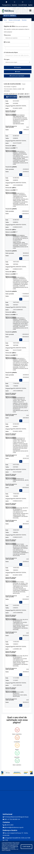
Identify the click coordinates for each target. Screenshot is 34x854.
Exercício (7, 35)
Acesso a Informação (14, 20)
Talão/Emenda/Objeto (11, 52)
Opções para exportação (17, 76)
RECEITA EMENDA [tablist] (11, 97)
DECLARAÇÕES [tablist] (25, 97)
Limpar (17, 71)
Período (7, 42)
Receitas (24, 20)
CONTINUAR (26, 846)
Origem (6, 59)
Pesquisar (17, 67)
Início (5, 20)
